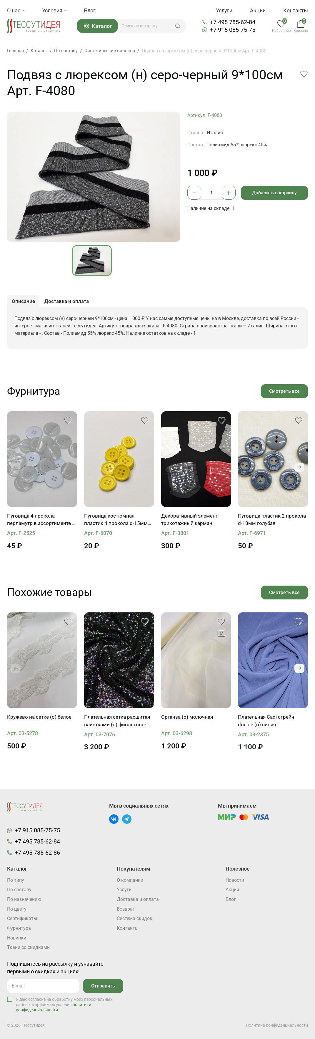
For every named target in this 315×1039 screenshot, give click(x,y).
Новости (235, 880)
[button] (179, 25)
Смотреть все (284, 392)
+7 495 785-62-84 (233, 22)
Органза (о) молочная (188, 719)
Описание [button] (24, 302)
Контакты (295, 10)
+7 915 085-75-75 (233, 29)
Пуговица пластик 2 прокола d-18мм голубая (268, 521)
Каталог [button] (100, 26)
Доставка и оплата (138, 899)
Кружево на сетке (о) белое (41, 719)
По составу (19, 889)
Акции (258, 10)
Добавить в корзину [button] (275, 192)
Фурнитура (19, 928)
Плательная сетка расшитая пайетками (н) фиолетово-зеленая (114, 723)
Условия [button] (54, 10)
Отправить (102, 986)
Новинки (16, 938)
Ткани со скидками (28, 948)
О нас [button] (15, 10)
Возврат (126, 909)
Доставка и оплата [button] (69, 302)
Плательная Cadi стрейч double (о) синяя (268, 723)
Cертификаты (22, 919)
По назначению (24, 899)
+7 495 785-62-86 (37, 852)
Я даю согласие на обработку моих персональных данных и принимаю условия (64, 1005)
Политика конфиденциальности (277, 1025)
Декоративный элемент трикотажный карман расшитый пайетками (191, 521)
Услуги (224, 10)
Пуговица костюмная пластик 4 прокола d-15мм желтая (116, 521)
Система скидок (134, 919)
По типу (15, 880)
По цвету (16, 909)
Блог (90, 10)
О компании (130, 880)
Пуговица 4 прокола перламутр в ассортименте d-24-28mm (40, 521)
